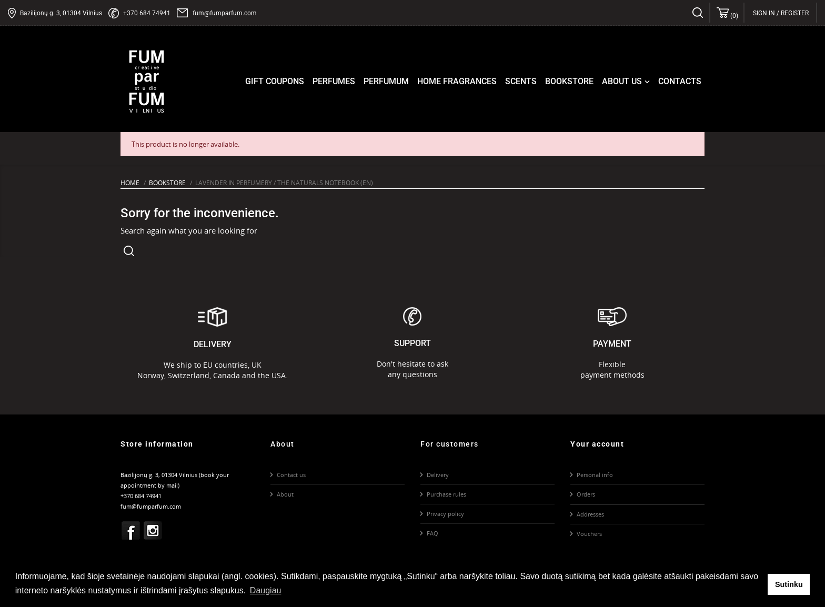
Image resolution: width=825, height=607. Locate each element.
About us (627, 81)
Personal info (595, 475)
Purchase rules (446, 494)
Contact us (291, 475)
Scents (521, 81)
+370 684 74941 (146, 13)
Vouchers (589, 534)
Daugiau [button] (265, 590)
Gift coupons (274, 81)
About (285, 494)
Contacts (679, 81)
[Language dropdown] (809, 13)
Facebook (131, 530)
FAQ (432, 533)
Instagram (153, 530)
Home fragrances (457, 81)
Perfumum (386, 81)
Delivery (438, 475)
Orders (586, 494)
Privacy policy (445, 514)
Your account (597, 444)
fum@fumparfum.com (225, 13)
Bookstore (569, 81)
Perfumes (334, 81)
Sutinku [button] (789, 584)
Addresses (590, 514)
